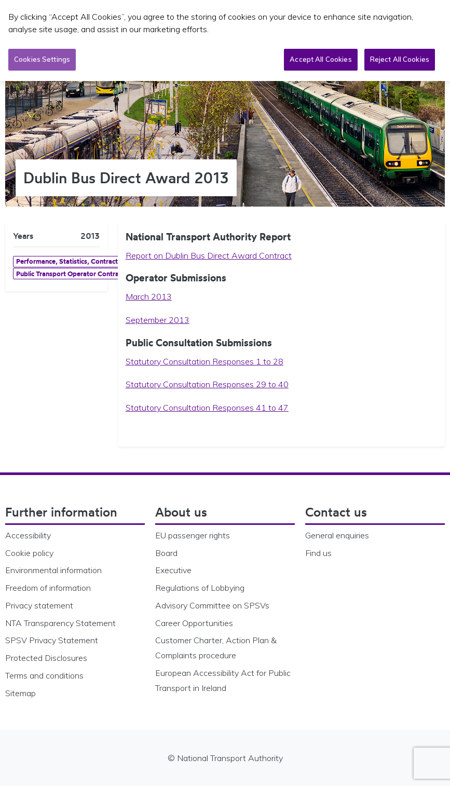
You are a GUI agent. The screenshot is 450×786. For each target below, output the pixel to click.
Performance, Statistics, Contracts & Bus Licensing (93, 261)
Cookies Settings (42, 59)
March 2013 (149, 296)
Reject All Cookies (399, 59)
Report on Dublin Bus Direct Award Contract (209, 255)
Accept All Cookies (320, 59)
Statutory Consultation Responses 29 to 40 (207, 384)
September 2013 (157, 320)
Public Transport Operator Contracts (72, 273)
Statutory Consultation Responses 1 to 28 (204, 361)
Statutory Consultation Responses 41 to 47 (207, 407)
